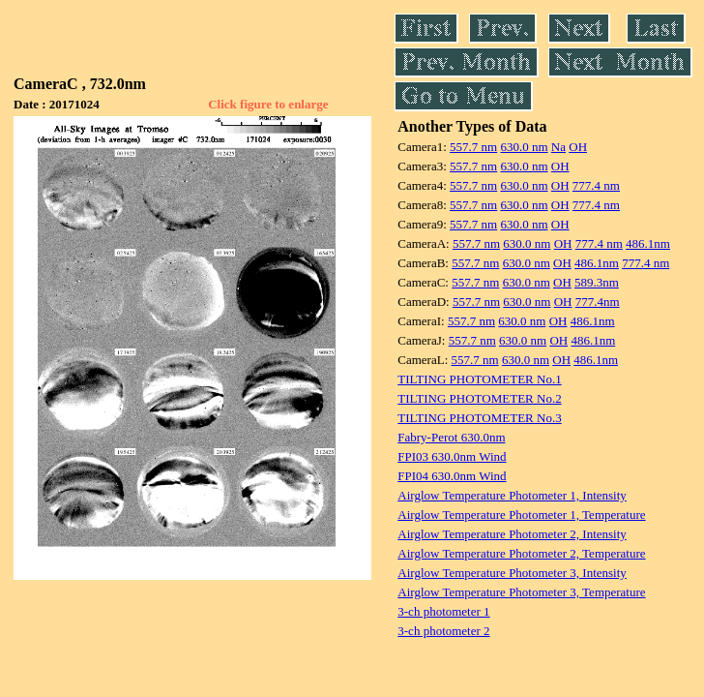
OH (578, 146)
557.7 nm (473, 146)
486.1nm (648, 243)
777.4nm (597, 301)
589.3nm (596, 282)
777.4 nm (596, 185)
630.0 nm (523, 146)
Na (558, 146)
